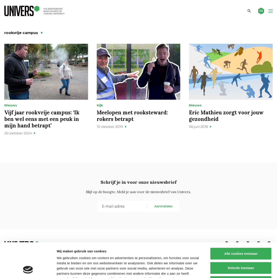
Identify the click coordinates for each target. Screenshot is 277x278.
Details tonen (234, 269)
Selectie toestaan (241, 235)
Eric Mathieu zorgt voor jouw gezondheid (226, 115)
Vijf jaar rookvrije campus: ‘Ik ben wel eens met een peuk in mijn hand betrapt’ (41, 119)
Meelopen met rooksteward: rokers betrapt (132, 115)
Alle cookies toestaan (240, 221)
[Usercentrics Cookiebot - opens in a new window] (28, 269)
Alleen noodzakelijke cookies (240, 249)
